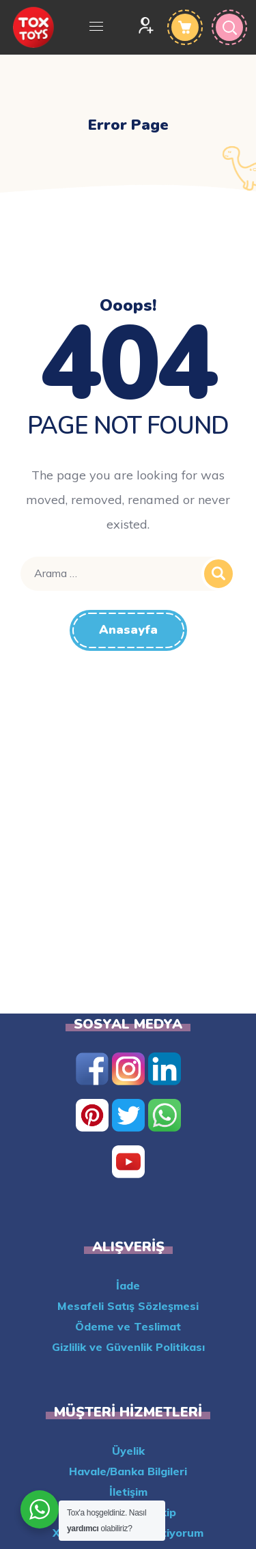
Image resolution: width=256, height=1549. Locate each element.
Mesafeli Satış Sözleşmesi (128, 1306)
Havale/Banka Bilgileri (128, 1471)
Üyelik (128, 1450)
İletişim (128, 1491)
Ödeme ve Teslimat (128, 1326)
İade (128, 1285)
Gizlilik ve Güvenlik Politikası (128, 1347)
